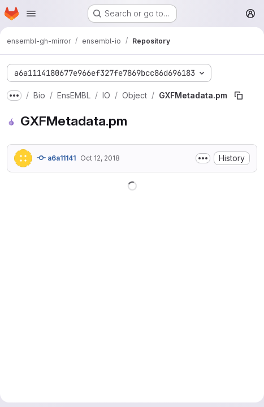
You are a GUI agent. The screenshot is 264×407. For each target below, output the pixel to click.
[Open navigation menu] (31, 14)
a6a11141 (56, 157)
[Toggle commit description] (203, 158)
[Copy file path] (239, 95)
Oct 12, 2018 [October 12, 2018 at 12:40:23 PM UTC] (100, 158)
